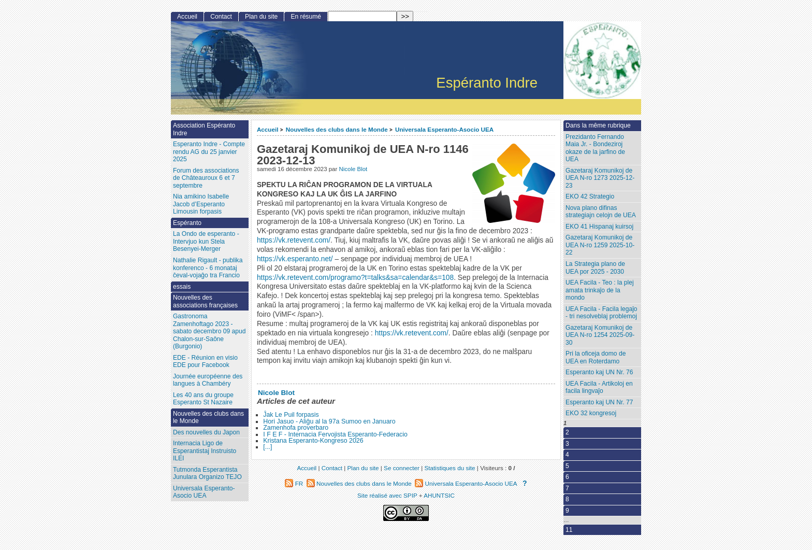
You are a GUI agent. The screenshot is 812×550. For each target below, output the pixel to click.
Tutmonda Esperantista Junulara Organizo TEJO (207, 473)
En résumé (306, 16)
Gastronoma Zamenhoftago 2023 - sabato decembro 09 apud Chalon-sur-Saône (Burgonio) (209, 331)
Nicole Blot (353, 169)
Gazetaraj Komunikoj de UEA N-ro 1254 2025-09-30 (600, 335)
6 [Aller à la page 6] (567, 477)
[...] (267, 446)
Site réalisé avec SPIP (388, 495)
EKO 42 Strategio (590, 196)
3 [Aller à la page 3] (567, 443)
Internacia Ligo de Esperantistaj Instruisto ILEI (204, 451)
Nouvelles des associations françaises (205, 301)
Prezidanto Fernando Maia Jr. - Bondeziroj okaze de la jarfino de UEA (595, 148)
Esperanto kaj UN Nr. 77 (599, 402)
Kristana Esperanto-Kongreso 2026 (313, 440)
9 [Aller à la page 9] (567, 510)
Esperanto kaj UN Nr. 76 (599, 372)
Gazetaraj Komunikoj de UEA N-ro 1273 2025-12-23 (600, 178)
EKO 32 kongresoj (591, 413)
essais (182, 286)
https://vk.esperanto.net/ (295, 259)
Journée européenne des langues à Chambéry (207, 380)
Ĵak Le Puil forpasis (290, 414)
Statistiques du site (450, 467)
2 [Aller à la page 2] (567, 432)
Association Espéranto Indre (204, 129)
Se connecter (401, 467)
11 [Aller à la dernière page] (569, 529)
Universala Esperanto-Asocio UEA (444, 129)
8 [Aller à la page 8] (567, 499)
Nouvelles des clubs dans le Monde (337, 129)
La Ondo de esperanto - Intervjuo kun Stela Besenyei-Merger (206, 241)
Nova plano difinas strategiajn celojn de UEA (601, 211)
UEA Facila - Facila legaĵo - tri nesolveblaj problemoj (601, 312)
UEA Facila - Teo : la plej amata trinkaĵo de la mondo (600, 290)
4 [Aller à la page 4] (567, 454)
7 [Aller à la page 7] (567, 488)
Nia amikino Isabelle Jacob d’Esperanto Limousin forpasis (201, 204)
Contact (221, 16)
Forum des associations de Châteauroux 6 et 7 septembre (206, 178)
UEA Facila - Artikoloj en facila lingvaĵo (599, 387)
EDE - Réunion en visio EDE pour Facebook (205, 361)
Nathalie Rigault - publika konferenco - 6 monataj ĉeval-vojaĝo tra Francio (207, 268)
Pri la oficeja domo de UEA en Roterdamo (596, 357)
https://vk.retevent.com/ (293, 240)
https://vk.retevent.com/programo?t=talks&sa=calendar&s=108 (355, 277)
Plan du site (261, 16)
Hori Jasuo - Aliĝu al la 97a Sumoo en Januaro (329, 421)
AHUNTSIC (439, 495)
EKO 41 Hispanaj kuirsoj (599, 226)
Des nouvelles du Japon (206, 432)
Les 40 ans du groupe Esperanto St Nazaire (203, 398)
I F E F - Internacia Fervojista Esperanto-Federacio (335, 434)
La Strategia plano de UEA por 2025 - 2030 (595, 267)
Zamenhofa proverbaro (295, 427)
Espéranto (187, 223)
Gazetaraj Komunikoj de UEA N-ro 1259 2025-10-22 (600, 245)
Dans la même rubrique (598, 125)
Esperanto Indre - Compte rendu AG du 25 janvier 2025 (209, 151)
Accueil (268, 129)
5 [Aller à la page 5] (567, 466)
